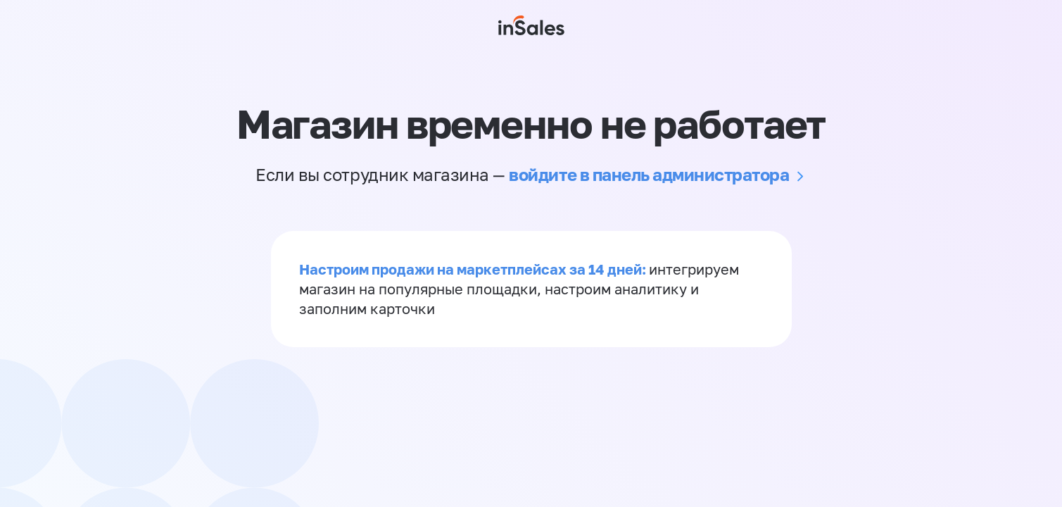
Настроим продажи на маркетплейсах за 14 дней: (474, 269)
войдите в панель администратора (649, 174)
